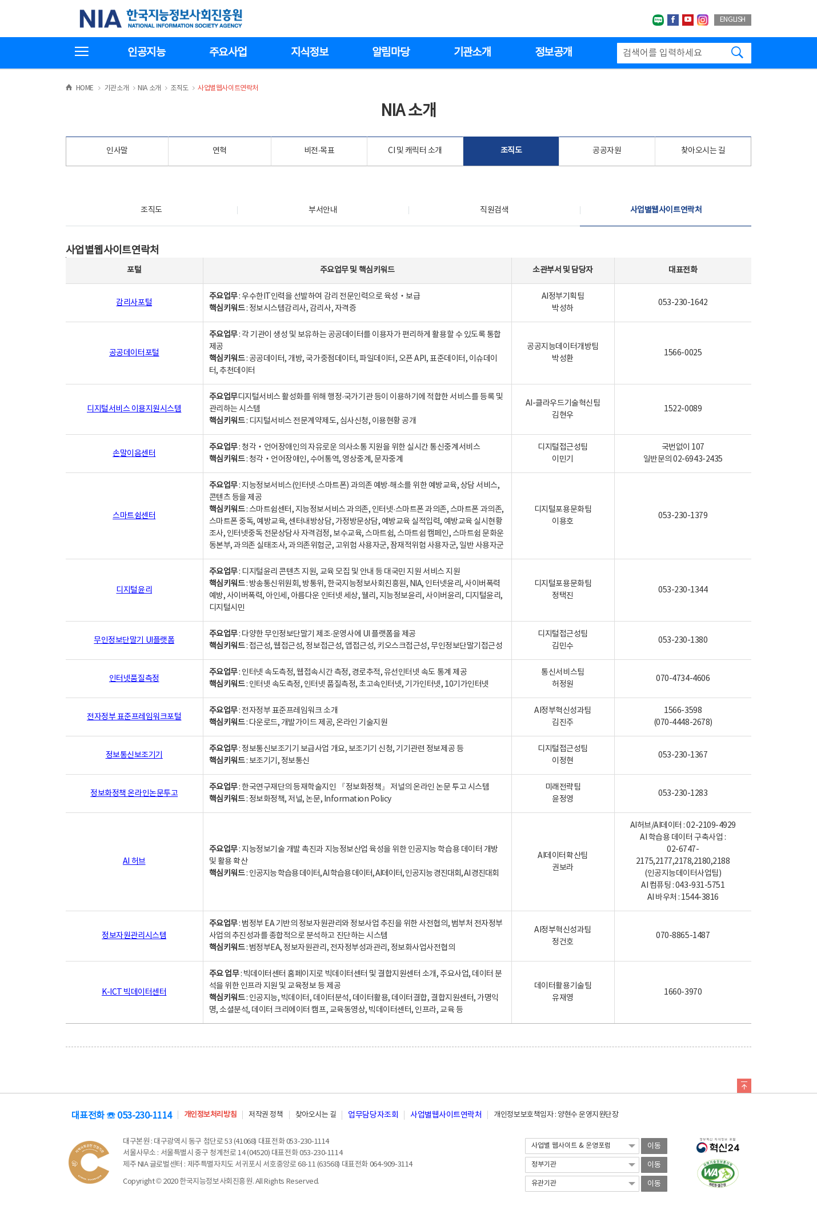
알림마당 (390, 52)
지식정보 (309, 52)
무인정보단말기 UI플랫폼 (134, 640)
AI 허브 (134, 861)
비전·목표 (319, 150)
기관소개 (472, 52)
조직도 (511, 150)
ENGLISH (733, 19)
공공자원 (606, 150)
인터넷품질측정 (134, 678)
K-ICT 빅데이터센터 (134, 992)
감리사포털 (134, 302)
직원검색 (494, 210)
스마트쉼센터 (134, 515)
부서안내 (323, 210)
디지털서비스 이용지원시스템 (134, 409)
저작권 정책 (266, 1115)
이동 (654, 1146)
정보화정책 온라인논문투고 (134, 793)
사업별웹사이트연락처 (666, 210)
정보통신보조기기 (134, 755)
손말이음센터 (134, 453)
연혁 (220, 150)
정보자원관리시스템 (134, 935)
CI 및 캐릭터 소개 (415, 150)
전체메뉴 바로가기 (0, 0)
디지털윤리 (134, 590)
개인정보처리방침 (210, 1115)
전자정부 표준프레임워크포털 (134, 717)
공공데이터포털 (134, 353)
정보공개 (553, 52)
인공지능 (146, 52)
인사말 (117, 150)
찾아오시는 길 (703, 150)
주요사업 (227, 52)
